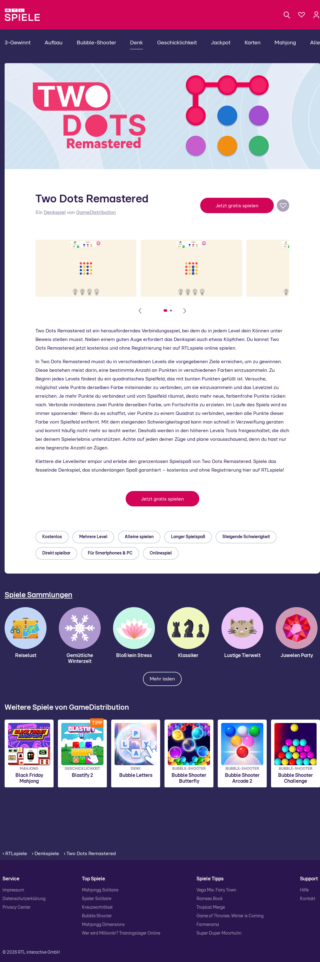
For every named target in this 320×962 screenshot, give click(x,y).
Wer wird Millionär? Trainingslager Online (121, 933)
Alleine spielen (139, 537)
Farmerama (207, 925)
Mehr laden (162, 678)
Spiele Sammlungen (38, 595)
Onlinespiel (161, 553)
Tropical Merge (210, 907)
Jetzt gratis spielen (237, 205)
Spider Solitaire (96, 899)
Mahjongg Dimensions (103, 925)
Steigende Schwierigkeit (246, 537)
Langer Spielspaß (188, 537)
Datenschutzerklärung (24, 899)
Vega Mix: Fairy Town (216, 890)
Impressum (13, 890)
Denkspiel (55, 212)
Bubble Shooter (97, 916)
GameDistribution (96, 212)
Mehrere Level (93, 537)
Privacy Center (16, 907)
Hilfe (304, 890)
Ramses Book (209, 899)
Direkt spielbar (56, 553)
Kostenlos (52, 537)
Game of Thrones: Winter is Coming (230, 916)
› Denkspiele (45, 853)
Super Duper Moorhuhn (218, 933)
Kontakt (307, 899)
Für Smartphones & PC (110, 553)
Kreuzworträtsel (97, 907)
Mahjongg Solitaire (100, 890)
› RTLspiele (14, 853)
